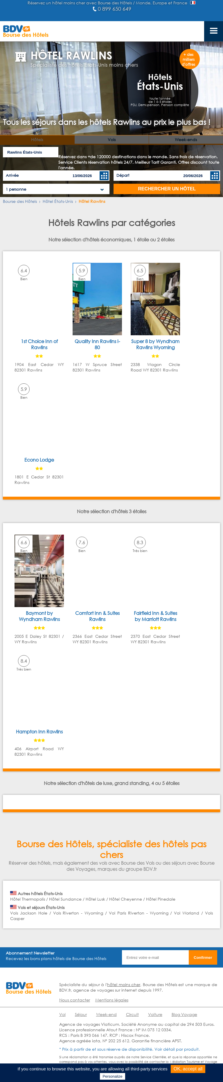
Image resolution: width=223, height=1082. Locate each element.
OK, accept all (188, 1068)
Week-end (106, 1014)
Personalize (113, 1076)
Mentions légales (111, 1000)
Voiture (155, 1014)
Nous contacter (74, 1000)
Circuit (132, 1014)
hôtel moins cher (123, 984)
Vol (62, 1014)
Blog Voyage (184, 1014)
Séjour (81, 1014)
